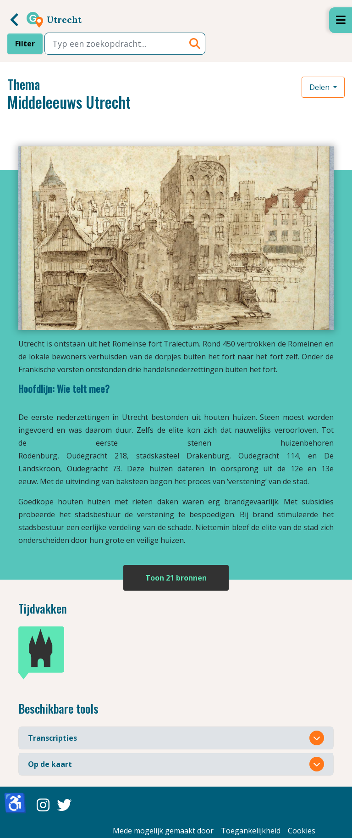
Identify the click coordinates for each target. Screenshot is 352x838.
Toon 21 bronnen (176, 578)
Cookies (301, 831)
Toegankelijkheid (250, 831)
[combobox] (124, 44)
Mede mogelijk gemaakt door (163, 831)
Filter (25, 44)
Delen (320, 87)
